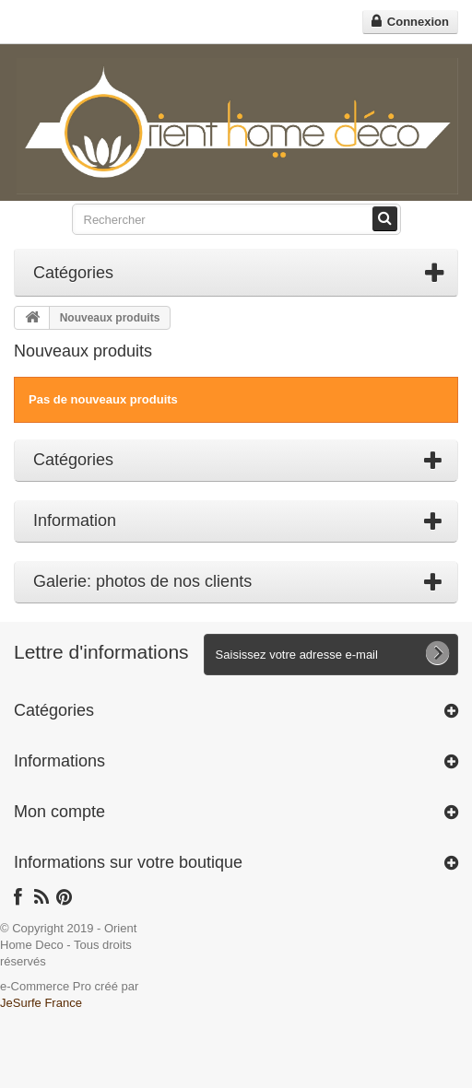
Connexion (416, 22)
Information (74, 520)
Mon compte (59, 811)
